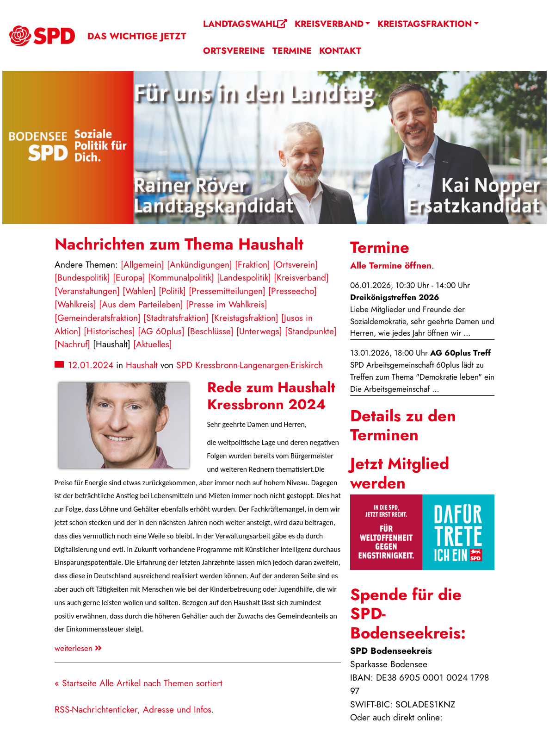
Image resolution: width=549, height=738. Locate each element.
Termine (292, 50)
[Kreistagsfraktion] (244, 317)
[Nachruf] (72, 344)
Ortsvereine (234, 50)
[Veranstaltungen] (87, 290)
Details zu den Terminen (403, 425)
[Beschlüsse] (210, 331)
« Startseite (76, 682)
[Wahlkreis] (75, 304)
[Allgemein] (142, 264)
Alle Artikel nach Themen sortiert (160, 682)
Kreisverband (329, 23)
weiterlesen (78, 648)
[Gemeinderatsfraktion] (98, 317)
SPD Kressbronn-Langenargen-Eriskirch (249, 364)
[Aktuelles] (152, 344)
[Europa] (129, 277)
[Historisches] (109, 331)
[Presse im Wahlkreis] (226, 304)
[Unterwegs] (259, 331)
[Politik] (172, 290)
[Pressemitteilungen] (227, 290)
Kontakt (340, 50)
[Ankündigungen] (199, 264)
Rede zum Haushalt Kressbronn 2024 (271, 396)
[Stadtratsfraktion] (176, 317)
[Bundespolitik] (82, 277)
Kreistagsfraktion (424, 23)
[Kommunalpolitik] (181, 277)
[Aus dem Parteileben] (141, 304)
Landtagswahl (245, 23)
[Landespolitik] (244, 277)
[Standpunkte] (311, 331)
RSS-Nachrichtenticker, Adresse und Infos (133, 709)
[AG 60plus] (161, 331)
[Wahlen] (139, 290)
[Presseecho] (292, 290)
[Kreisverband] (301, 277)
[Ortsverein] (295, 264)
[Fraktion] (252, 264)
